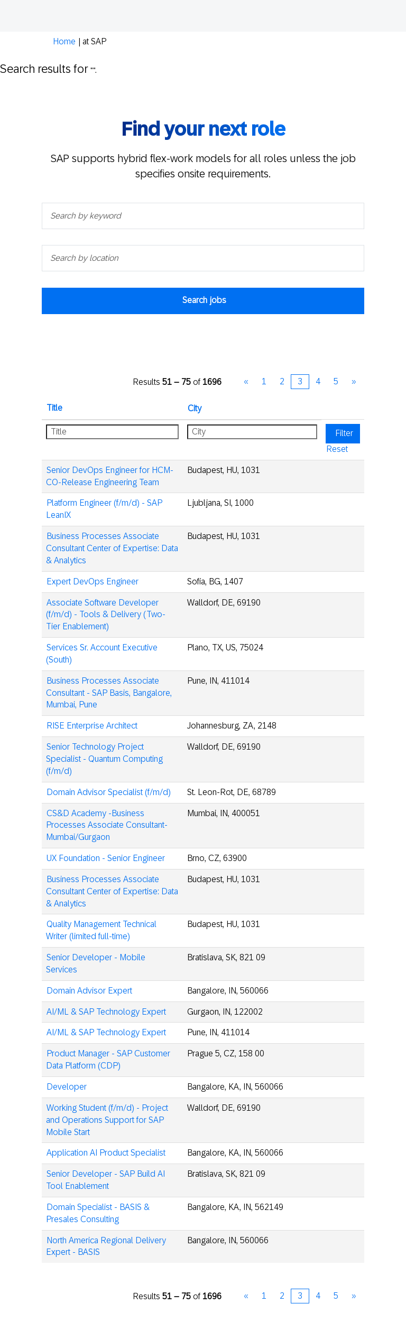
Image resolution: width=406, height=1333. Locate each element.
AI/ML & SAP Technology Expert (106, 1011)
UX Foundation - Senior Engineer (106, 858)
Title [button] (54, 407)
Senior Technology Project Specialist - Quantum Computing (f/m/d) (104, 759)
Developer (67, 1086)
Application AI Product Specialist (106, 1152)
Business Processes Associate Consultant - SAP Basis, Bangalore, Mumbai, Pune (109, 693)
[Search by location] (203, 258)
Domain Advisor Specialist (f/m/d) (109, 792)
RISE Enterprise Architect (92, 725)
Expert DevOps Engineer (93, 581)
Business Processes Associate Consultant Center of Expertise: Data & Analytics (112, 548)
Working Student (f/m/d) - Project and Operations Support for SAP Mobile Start (107, 1120)
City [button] (194, 408)
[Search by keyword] (203, 216)
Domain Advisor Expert (89, 990)
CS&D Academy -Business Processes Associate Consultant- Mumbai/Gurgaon (107, 825)
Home (64, 41)
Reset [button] (337, 449)
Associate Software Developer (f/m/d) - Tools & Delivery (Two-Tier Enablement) (105, 614)
